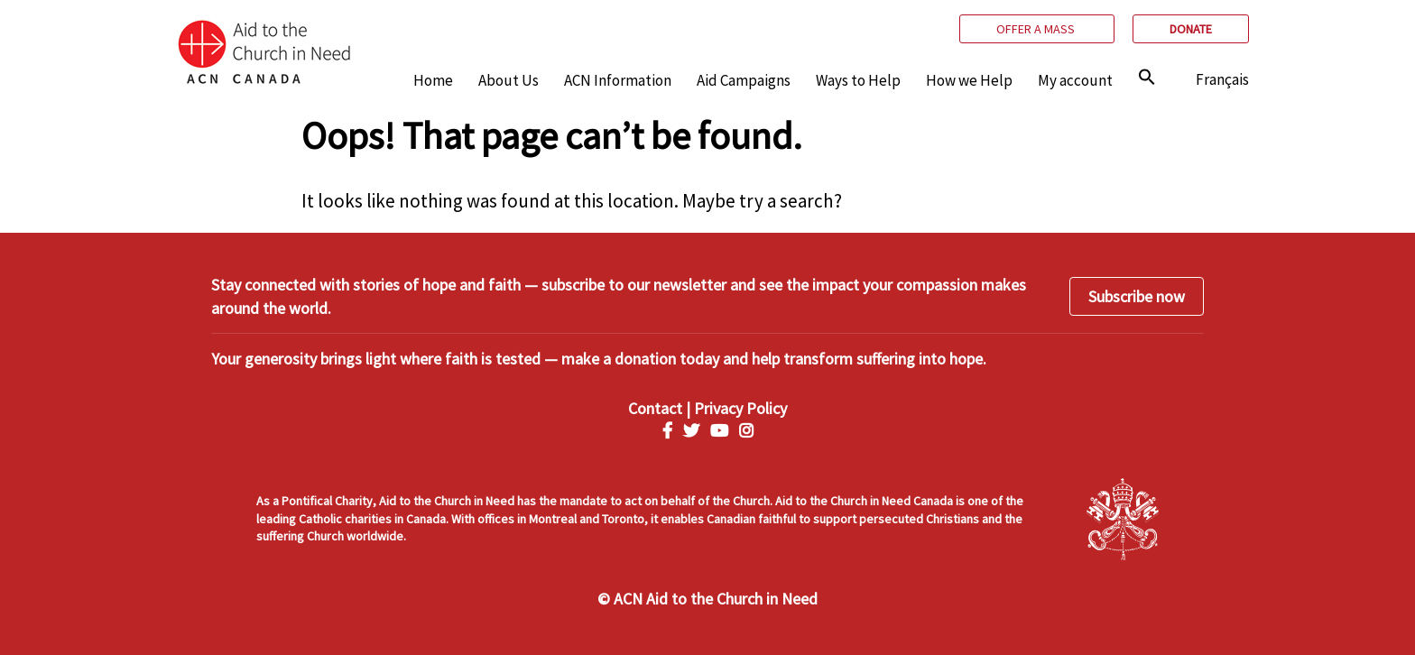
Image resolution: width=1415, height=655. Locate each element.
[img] (1147, 77)
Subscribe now (1136, 296)
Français (1222, 79)
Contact (655, 408)
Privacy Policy (740, 408)
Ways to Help (858, 80)
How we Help (969, 80)
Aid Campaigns (744, 80)
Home (433, 80)
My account (1075, 80)
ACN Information (617, 80)
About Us (508, 80)
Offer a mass (1036, 29)
